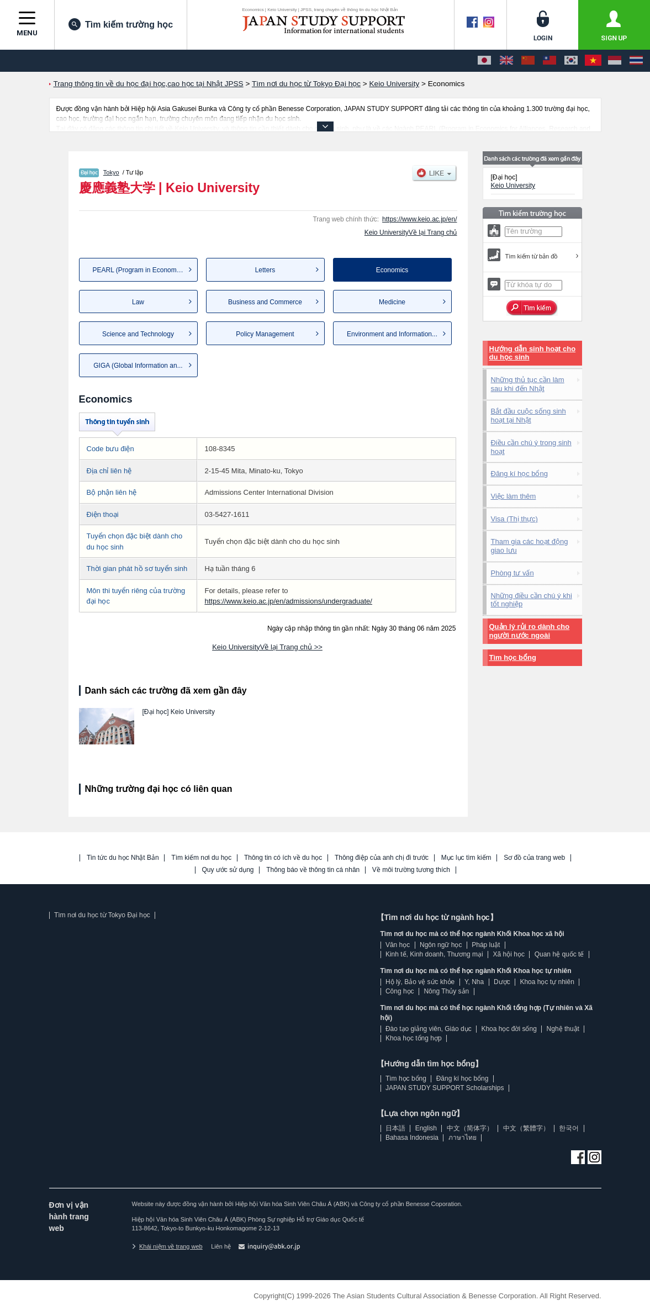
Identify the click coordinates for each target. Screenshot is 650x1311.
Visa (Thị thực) (514, 519)
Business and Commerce (265, 302)
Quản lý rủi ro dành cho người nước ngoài (529, 630)
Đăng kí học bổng (519, 473)
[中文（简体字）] (528, 61)
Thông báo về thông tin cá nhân (313, 870)
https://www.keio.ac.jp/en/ (419, 219)
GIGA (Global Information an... (137, 365)
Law (138, 302)
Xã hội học (509, 954)
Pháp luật (486, 945)
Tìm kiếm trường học (120, 24)
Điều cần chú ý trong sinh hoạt (531, 447)
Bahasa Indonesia (411, 1137)
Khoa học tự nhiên (547, 982)
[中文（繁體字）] (549, 61)
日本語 (395, 1128)
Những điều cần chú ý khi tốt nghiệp (531, 600)
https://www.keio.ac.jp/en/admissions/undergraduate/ (288, 601)
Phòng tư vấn (512, 573)
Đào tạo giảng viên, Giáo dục (428, 1029)
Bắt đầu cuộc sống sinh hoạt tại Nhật (528, 415)
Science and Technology (138, 334)
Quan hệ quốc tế (559, 954)
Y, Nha (474, 982)
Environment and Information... (392, 334)
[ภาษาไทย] (636, 61)
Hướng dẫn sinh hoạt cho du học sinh (532, 353)
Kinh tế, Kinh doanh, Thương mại (434, 954)
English (426, 1128)
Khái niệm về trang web (167, 1246)
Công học (399, 991)
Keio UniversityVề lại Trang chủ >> (267, 647)
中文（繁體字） (526, 1128)
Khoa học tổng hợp (413, 1038)
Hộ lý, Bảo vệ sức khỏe (420, 982)
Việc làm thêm (513, 496)
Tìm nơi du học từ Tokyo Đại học (102, 915)
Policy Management (265, 334)
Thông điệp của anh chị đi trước (382, 857)
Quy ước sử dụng (228, 870)
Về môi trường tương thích (411, 870)
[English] (506, 61)
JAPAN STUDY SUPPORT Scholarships (444, 1088)
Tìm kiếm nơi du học (201, 857)
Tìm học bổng (512, 657)
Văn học (397, 945)
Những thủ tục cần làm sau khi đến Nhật (527, 384)
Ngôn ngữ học (441, 945)
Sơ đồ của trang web (534, 857)
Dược (502, 982)
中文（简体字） (470, 1128)
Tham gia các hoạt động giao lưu (529, 545)
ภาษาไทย (462, 1137)
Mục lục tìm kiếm (466, 857)
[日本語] (484, 61)
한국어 (569, 1128)
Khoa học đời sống (508, 1029)
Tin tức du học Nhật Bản (123, 857)
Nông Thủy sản (446, 991)
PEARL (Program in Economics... (142, 270)
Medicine (392, 302)
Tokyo (111, 172)
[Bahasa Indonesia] (614, 61)
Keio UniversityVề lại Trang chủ (410, 232)
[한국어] (571, 61)
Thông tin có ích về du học (283, 857)
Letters (265, 270)
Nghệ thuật (563, 1029)
